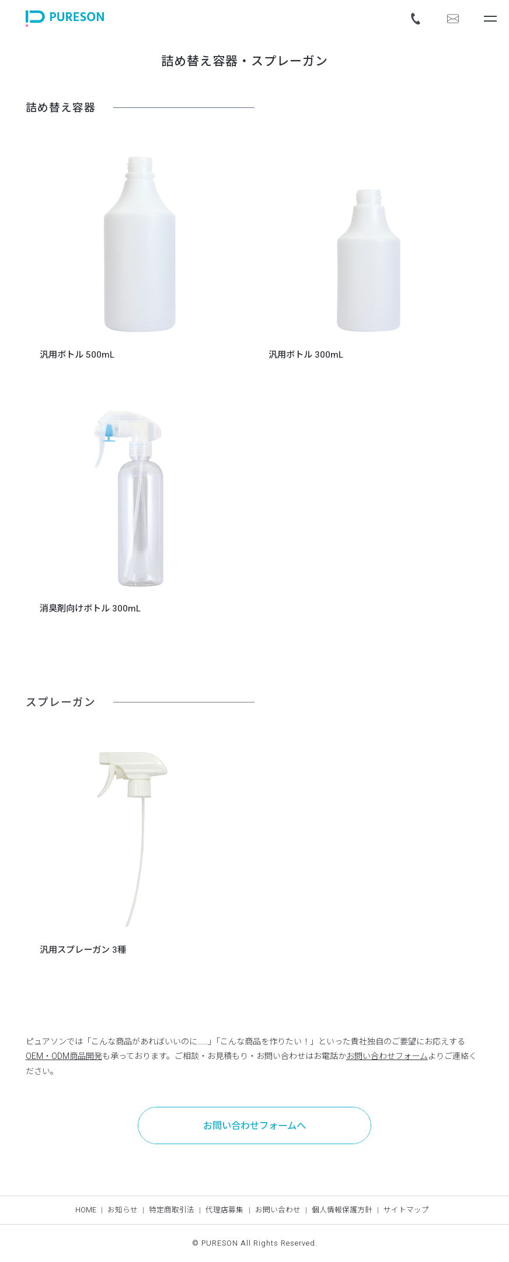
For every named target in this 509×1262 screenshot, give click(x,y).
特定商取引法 (171, 1210)
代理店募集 (224, 1210)
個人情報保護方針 (342, 1210)
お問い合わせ (278, 1210)
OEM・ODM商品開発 (64, 1056)
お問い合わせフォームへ (254, 1126)
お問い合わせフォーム (387, 1056)
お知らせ (122, 1210)
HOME (85, 1210)
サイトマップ (406, 1210)
